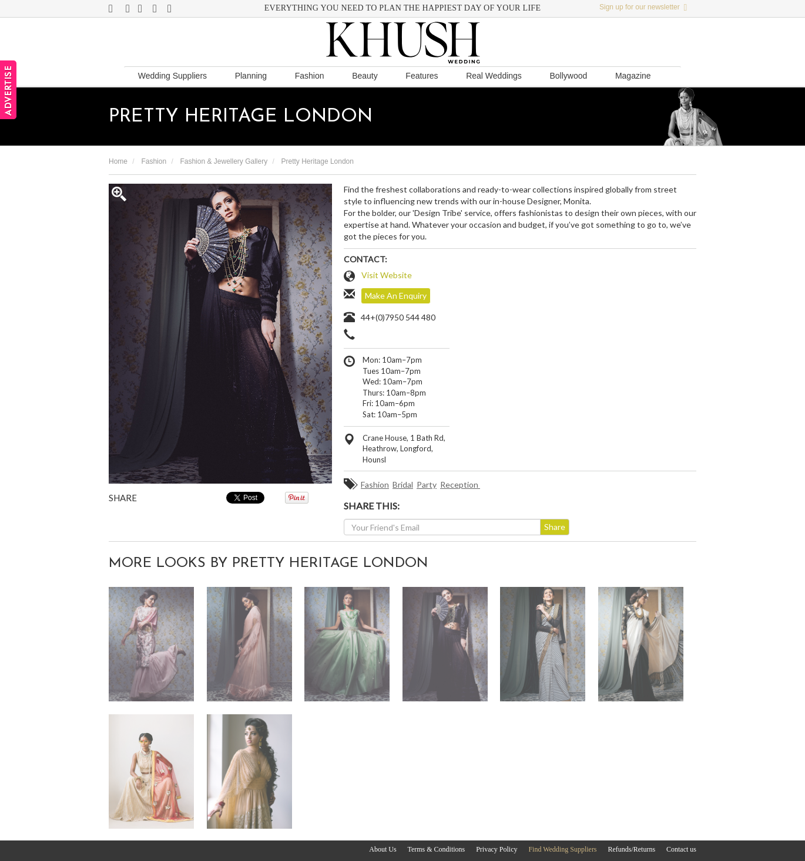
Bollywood (568, 75)
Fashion (309, 75)
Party (427, 484)
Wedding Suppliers (172, 75)
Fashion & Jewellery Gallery (223, 161)
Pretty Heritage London (317, 161)
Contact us (681, 849)
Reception (460, 484)
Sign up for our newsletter (643, 7)
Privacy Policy (496, 849)
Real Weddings (494, 75)
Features (421, 75)
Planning (251, 75)
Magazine (633, 75)
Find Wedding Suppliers (562, 849)
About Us (382, 849)
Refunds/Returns (631, 849)
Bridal (403, 484)
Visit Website (386, 275)
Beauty (365, 75)
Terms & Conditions (436, 849)
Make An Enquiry (396, 295)
